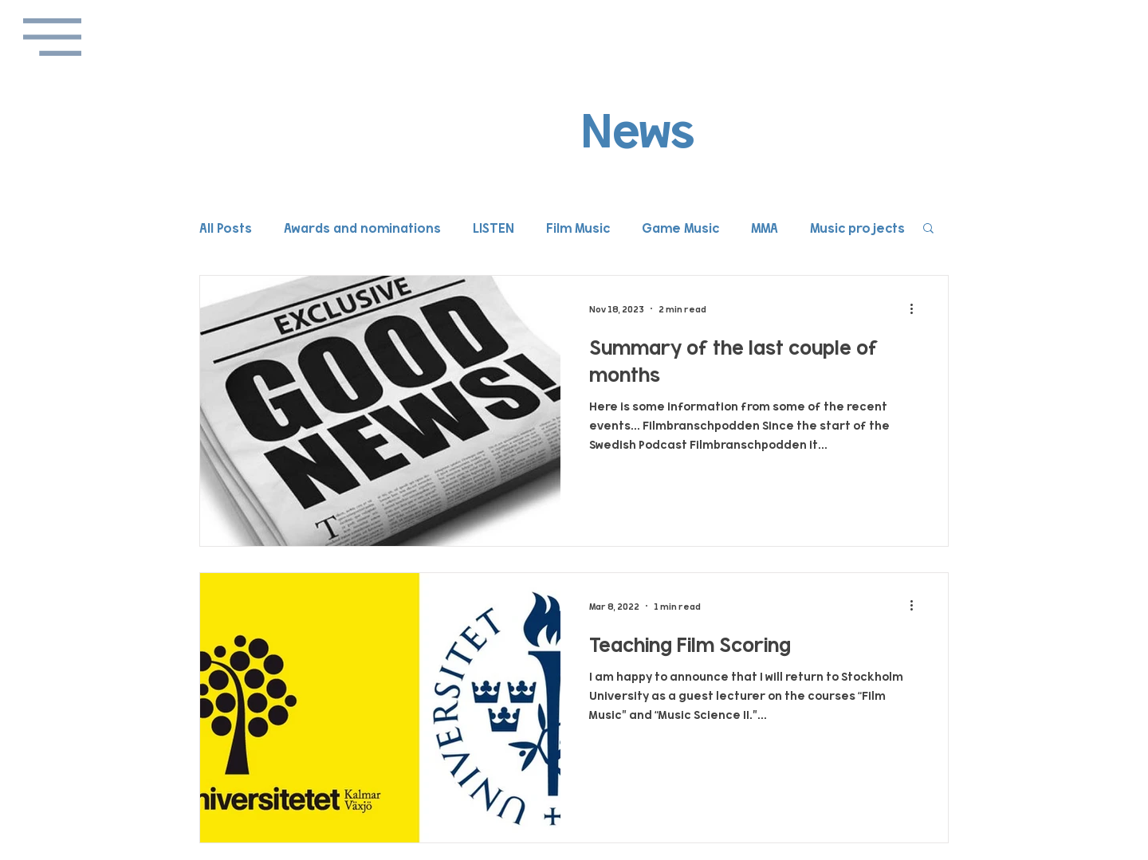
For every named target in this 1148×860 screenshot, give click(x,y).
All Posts (225, 227)
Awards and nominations (362, 227)
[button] (52, 37)
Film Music (578, 227)
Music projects (857, 227)
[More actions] (916, 308)
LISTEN (493, 227)
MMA (764, 227)
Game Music (680, 227)
